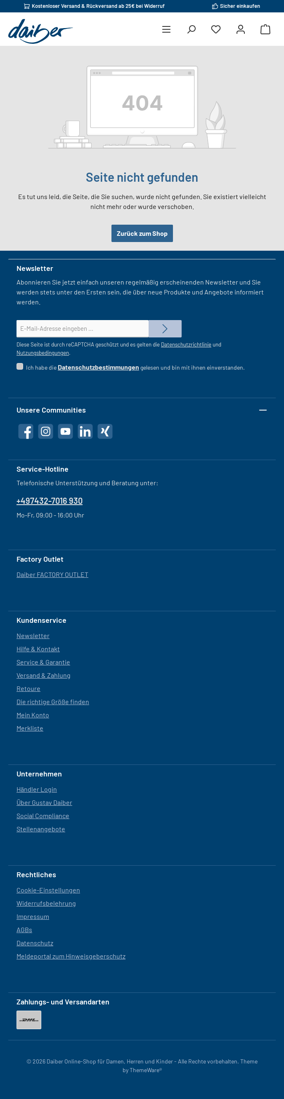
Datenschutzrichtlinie (186, 344)
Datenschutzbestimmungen (98, 367)
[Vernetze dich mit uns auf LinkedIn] (85, 431)
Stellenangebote (41, 829)
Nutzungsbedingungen (43, 352)
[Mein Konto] (240, 29)
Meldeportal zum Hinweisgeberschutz (71, 956)
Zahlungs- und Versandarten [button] (63, 1001)
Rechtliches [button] (36, 874)
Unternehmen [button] (39, 773)
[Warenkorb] (265, 29)
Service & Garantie (43, 662)
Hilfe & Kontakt (38, 649)
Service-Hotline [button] (43, 468)
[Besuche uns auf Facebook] (26, 431)
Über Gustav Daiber (44, 802)
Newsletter (33, 635)
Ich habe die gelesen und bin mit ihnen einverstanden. (135, 367)
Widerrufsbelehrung (46, 903)
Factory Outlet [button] (40, 558)
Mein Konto (33, 715)
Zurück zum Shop (142, 233)
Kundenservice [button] (41, 619)
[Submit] (165, 329)
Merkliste (30, 728)
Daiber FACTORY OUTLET (52, 574)
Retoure (28, 688)
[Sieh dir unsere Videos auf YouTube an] (65, 431)
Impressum (33, 916)
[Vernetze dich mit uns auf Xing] (105, 431)
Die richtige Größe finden (53, 701)
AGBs (24, 929)
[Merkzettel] (216, 29)
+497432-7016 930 (50, 501)
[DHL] (29, 1020)
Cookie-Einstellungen (48, 890)
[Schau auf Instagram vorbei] (45, 431)
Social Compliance (43, 815)
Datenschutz (35, 943)
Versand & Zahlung (44, 675)
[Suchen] (191, 29)
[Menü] (166, 29)
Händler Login (37, 789)
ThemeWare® (146, 1069)
